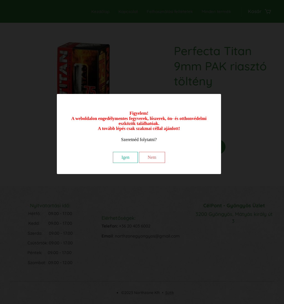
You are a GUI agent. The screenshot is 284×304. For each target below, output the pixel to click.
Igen (125, 157)
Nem (152, 157)
